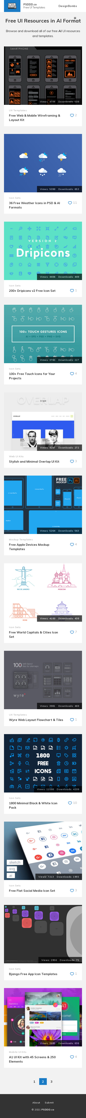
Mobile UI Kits (17, 1051)
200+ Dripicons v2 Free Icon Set (32, 291)
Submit (49, 1102)
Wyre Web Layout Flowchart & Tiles (36, 720)
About (36, 1102)
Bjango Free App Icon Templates (33, 974)
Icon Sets (15, 197)
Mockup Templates (21, 539)
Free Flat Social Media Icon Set (32, 891)
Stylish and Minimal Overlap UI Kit (34, 461)
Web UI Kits (16, 456)
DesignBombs (68, 6)
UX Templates (18, 110)
